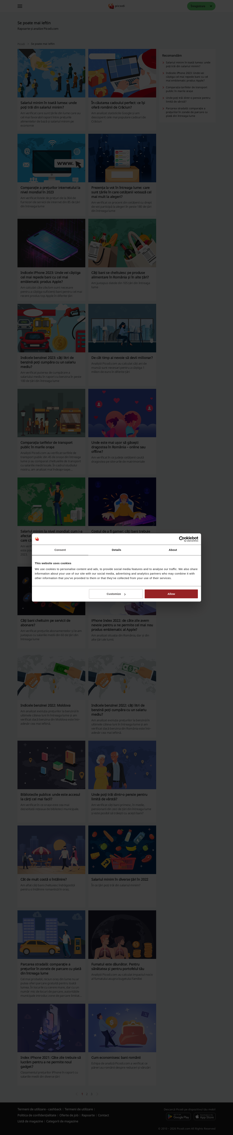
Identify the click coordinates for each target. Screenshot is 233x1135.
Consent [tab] (60, 549)
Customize (116, 593)
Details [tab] (116, 549)
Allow (171, 593)
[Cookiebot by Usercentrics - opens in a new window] (181, 539)
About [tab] (173, 549)
